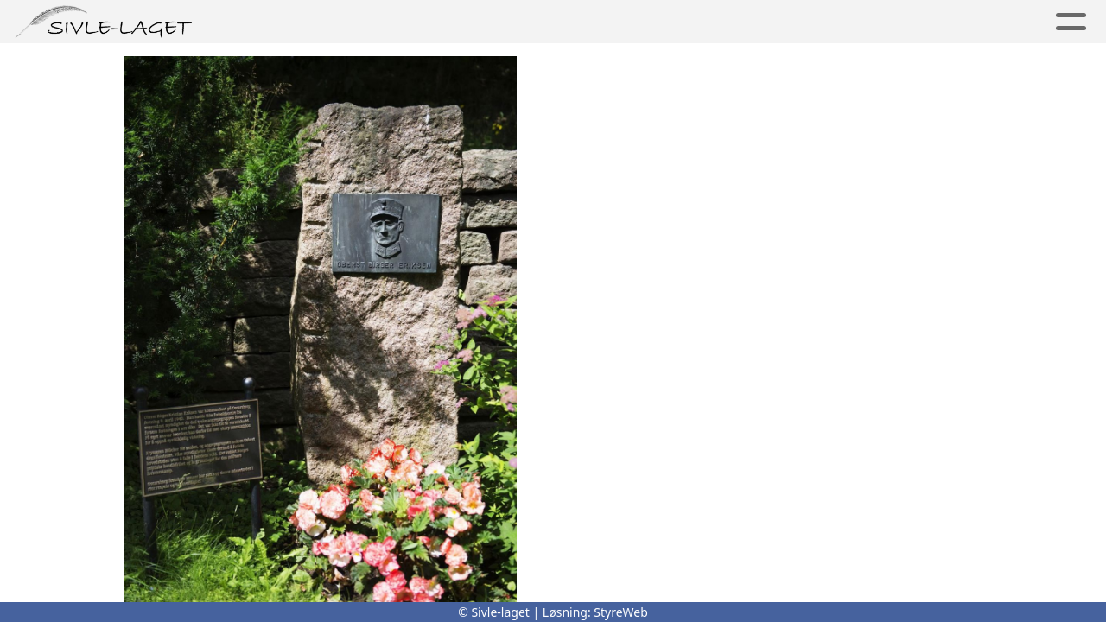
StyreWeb (621, 612)
